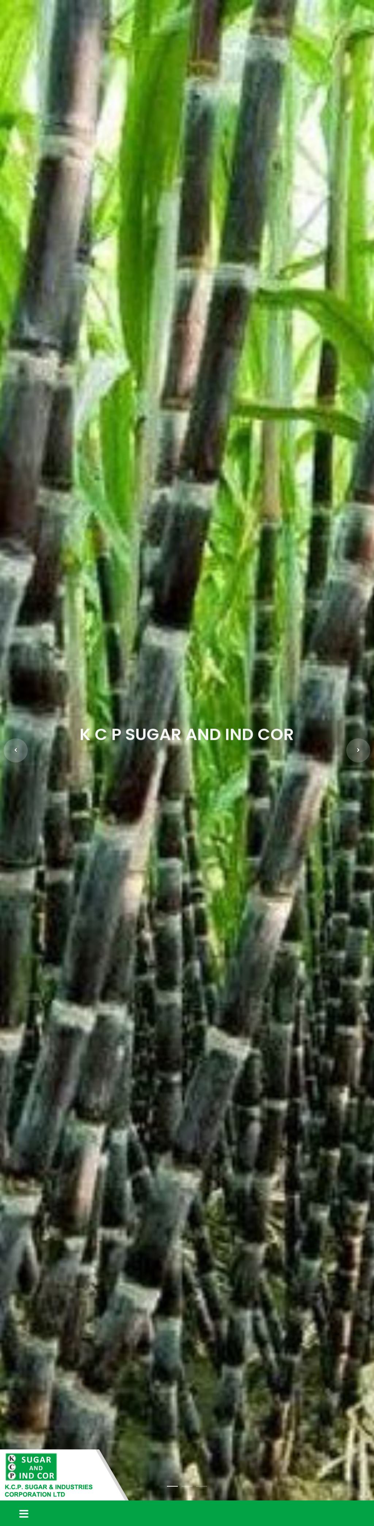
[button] (16, 750)
